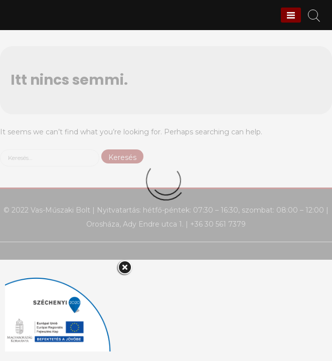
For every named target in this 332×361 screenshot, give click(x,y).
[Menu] (291, 15)
